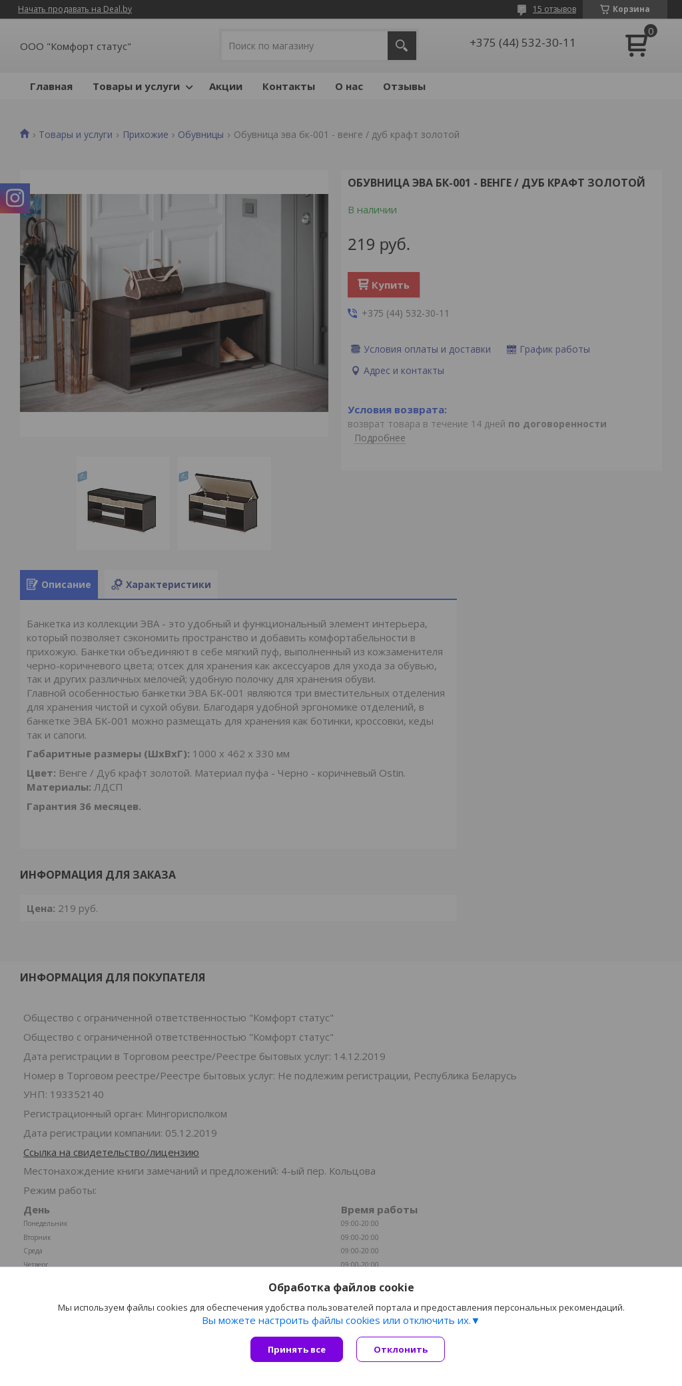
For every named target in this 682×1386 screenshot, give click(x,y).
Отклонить (401, 1349)
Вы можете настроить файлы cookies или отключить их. (336, 1320)
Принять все (297, 1349)
